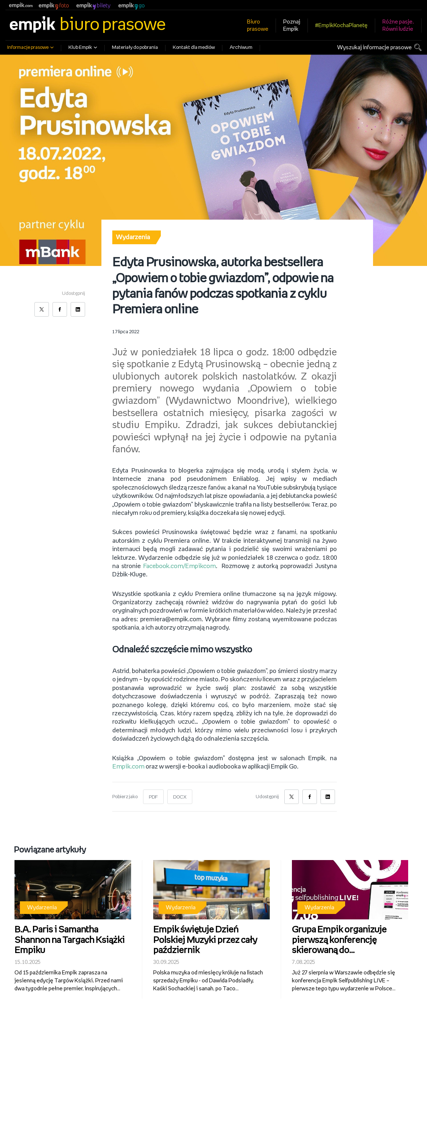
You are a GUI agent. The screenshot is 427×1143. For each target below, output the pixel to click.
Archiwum (241, 47)
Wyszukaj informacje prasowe (374, 47)
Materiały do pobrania (135, 47)
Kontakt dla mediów (194, 47)
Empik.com (127, 764)
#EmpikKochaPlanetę (341, 25)
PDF (153, 794)
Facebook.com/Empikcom (179, 563)
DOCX (180, 794)
